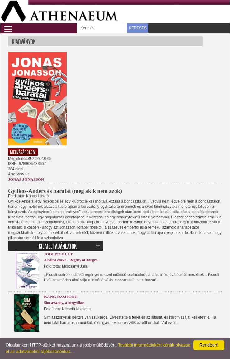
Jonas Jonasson (26, 179)
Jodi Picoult (58, 254)
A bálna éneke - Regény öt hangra (71, 260)
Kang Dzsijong (61, 296)
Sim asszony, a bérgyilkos (64, 303)
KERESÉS (138, 28)
